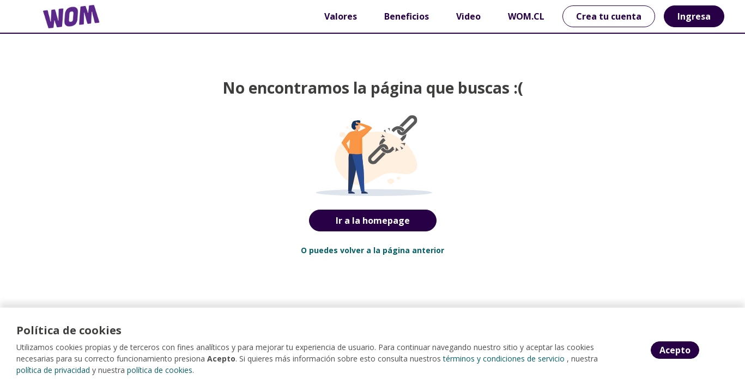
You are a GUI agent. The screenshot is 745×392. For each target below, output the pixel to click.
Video (468, 16)
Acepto (675, 350)
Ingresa (694, 16)
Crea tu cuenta (608, 16)
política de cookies (159, 370)
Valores (340, 16)
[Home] (63, 16)
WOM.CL (526, 16)
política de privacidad (53, 370)
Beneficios (406, 16)
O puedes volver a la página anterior (372, 250)
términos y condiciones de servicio (504, 358)
